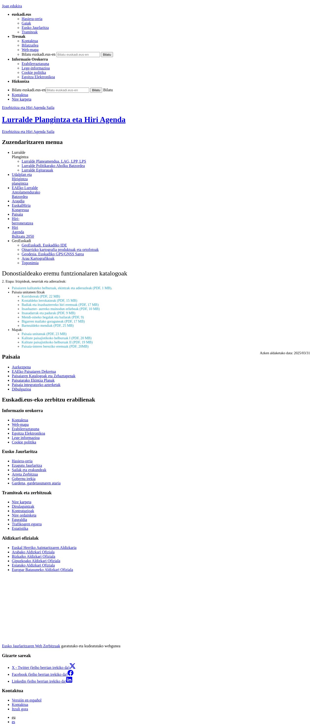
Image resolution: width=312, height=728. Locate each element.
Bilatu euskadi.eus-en (39, 54)
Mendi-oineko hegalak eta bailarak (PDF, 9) (53, 317)
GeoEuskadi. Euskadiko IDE (44, 245)
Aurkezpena (21, 367)
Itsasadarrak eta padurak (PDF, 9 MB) (48, 313)
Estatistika (20, 528)
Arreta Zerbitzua (25, 474)
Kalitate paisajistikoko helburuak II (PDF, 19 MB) (57, 342)
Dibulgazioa (21, 389)
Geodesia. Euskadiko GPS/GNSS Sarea (53, 254)
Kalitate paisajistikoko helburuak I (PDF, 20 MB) (57, 338)
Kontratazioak (23, 511)
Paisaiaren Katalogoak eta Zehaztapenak (43, 376)
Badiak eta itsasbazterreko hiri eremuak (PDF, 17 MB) (60, 305)
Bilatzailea (30, 45)
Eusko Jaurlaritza (35, 28)
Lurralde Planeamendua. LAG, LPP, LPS (54, 161)
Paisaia (17, 214)
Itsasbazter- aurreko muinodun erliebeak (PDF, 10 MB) (61, 309)
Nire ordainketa (24, 515)
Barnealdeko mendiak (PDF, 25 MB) (48, 325)
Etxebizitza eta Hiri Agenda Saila (28, 107)
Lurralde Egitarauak (37, 170)
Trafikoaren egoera (27, 524)
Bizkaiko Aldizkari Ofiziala (33, 556)
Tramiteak (30, 32)
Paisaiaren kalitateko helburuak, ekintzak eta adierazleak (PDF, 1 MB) (61, 288)
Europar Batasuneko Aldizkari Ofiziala (42, 570)
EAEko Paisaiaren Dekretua (34, 371)
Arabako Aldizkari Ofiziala (33, 552)
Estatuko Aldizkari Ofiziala (33, 565)
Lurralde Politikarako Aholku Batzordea (53, 166)
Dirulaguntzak (23, 506)
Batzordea (161, 192)
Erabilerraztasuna (35, 64)
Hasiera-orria (32, 19)
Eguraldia (19, 520)
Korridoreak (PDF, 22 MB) (41, 296)
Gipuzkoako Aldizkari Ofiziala (36, 561)
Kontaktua (30, 41)
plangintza (161, 178)
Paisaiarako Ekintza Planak (33, 380)
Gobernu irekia (23, 479)
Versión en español (27, 700)
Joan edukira (12, 6)
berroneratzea (161, 221)
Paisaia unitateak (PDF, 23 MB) (44, 334)
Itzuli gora (20, 709)
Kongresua (161, 207)
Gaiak (26, 23)
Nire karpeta (21, 99)
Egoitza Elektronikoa (38, 77)
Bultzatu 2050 (161, 231)
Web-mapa (30, 50)
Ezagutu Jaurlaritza (27, 465)
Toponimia (30, 263)
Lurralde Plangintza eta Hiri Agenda (64, 119)
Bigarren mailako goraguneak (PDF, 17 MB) (53, 321)
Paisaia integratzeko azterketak (36, 385)
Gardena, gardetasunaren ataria (36, 483)
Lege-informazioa (36, 68)
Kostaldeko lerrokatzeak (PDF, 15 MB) (49, 300)
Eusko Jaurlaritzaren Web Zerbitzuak (31, 646)
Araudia (18, 201)
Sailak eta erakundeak (29, 470)
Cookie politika (34, 72)
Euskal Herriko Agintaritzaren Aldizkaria (44, 548)
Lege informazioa (26, 438)
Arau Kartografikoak (38, 258)
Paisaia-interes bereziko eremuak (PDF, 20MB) (55, 346)
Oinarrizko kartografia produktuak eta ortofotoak (60, 249)
